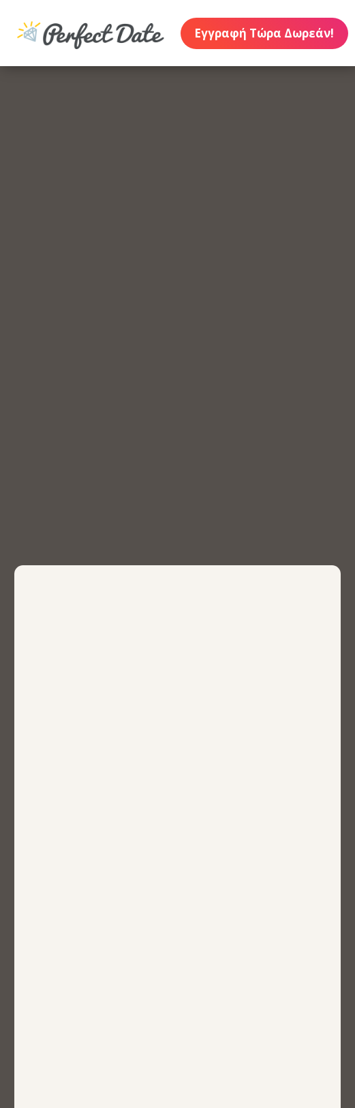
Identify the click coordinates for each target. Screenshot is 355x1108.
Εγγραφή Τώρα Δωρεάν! (264, 33)
